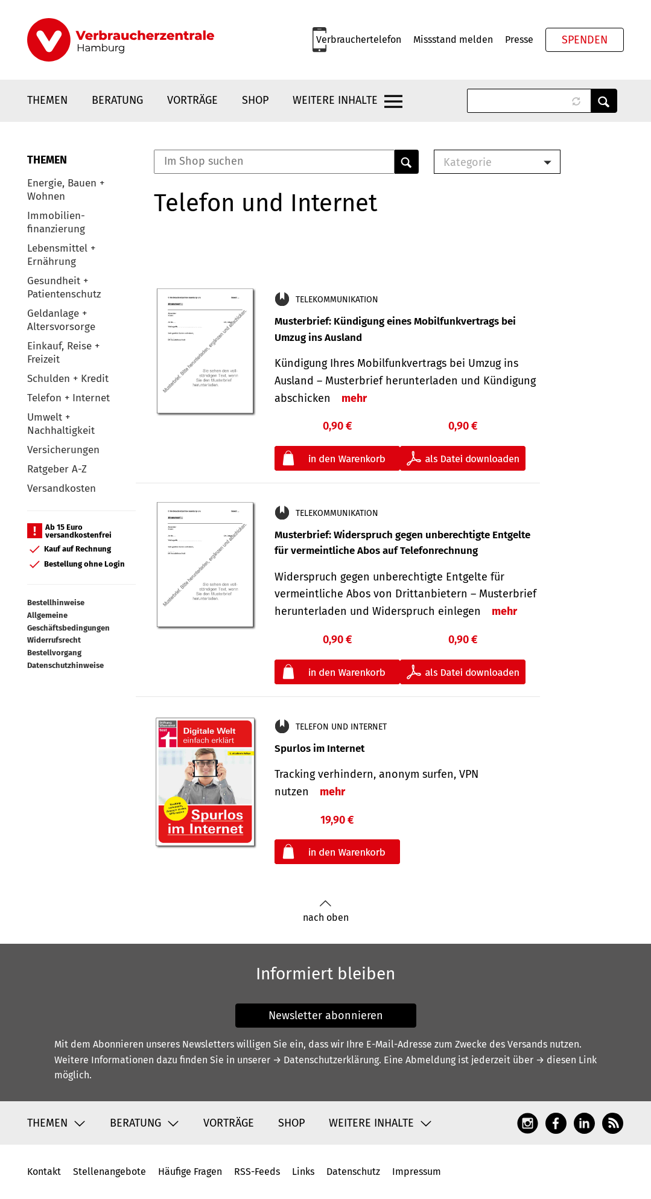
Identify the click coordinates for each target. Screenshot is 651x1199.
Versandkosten (61, 488)
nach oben (326, 911)
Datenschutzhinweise (65, 665)
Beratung (117, 100)
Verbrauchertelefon (358, 39)
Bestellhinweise (55, 602)
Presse (519, 39)
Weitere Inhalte (335, 100)
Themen (47, 100)
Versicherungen (63, 450)
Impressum (416, 1171)
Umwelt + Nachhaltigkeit (61, 424)
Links (303, 1171)
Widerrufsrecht (54, 639)
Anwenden (604, 101)
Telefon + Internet (68, 398)
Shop (255, 100)
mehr (354, 398)
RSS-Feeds (257, 1171)
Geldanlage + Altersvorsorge (61, 320)
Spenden (585, 39)
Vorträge (192, 100)
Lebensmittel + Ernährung (61, 255)
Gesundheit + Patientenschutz (64, 288)
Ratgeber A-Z (57, 469)
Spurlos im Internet (319, 748)
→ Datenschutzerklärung (326, 1060)
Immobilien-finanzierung (56, 222)
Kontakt (44, 1171)
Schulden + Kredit (68, 378)
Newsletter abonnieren (325, 1015)
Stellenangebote (109, 1171)
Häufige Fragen (190, 1171)
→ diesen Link (566, 1060)
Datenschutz (353, 1171)
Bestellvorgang (54, 652)
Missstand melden (453, 39)
